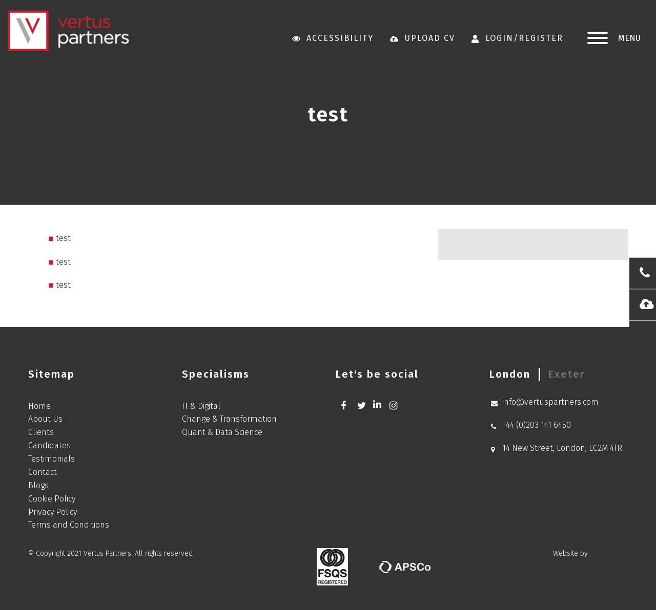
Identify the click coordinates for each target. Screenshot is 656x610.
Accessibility (333, 38)
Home (39, 406)
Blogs (38, 485)
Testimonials (51, 459)
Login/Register (517, 38)
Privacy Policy (52, 512)
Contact (42, 472)
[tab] (509, 374)
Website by (590, 554)
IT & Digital (201, 406)
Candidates (49, 445)
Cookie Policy (51, 499)
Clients (41, 432)
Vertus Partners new (68, 30)
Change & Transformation (229, 419)
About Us (45, 419)
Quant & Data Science (222, 432)
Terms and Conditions (68, 525)
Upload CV (422, 38)
